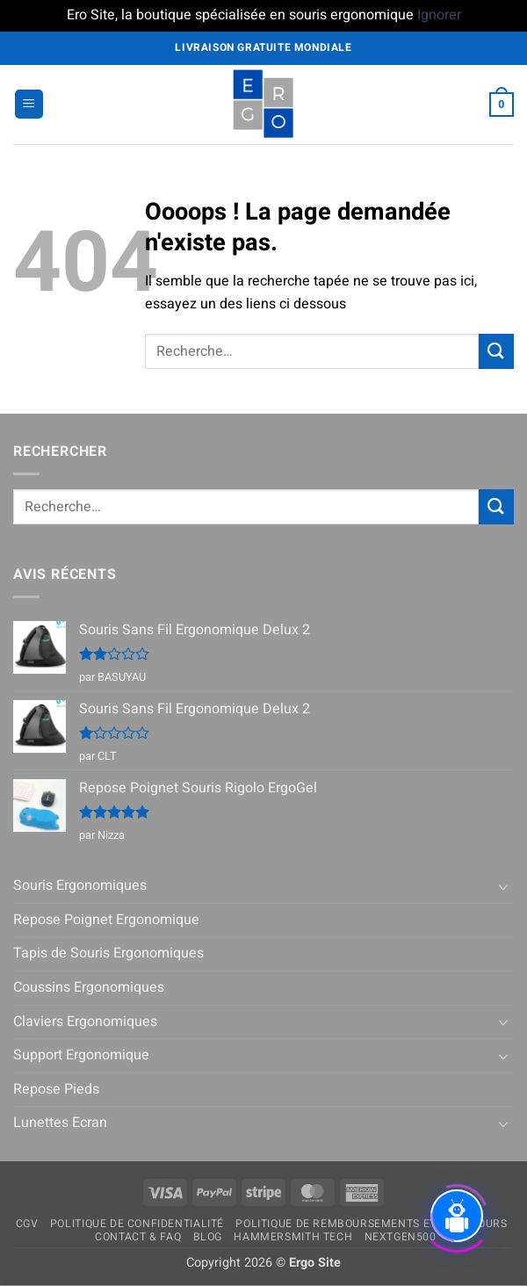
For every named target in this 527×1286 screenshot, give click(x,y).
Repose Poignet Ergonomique (106, 919)
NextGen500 (401, 1237)
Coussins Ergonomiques (88, 987)
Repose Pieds (56, 1089)
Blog (207, 1237)
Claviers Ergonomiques (85, 1021)
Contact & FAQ (138, 1237)
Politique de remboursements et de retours (371, 1224)
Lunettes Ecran (60, 1122)
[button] (29, 104)
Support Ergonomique (81, 1055)
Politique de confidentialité (137, 1224)
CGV (27, 1224)
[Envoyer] (496, 351)
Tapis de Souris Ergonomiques (108, 953)
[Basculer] (503, 886)
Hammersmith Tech (293, 1237)
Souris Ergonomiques (80, 885)
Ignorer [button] (439, 14)
